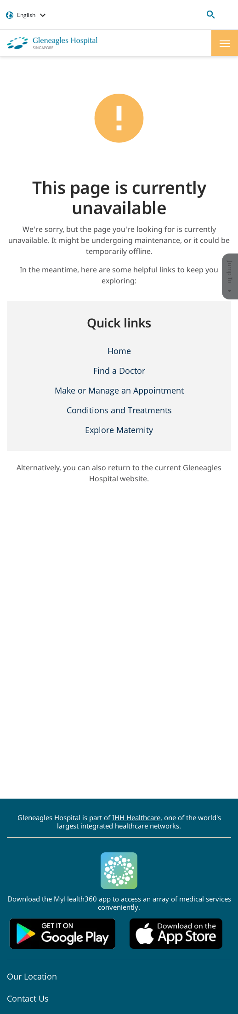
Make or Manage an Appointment (119, 390)
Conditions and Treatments (119, 410)
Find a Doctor (119, 370)
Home (119, 350)
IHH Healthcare (136, 817)
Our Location (32, 976)
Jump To (230, 277)
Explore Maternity (119, 429)
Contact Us (28, 998)
